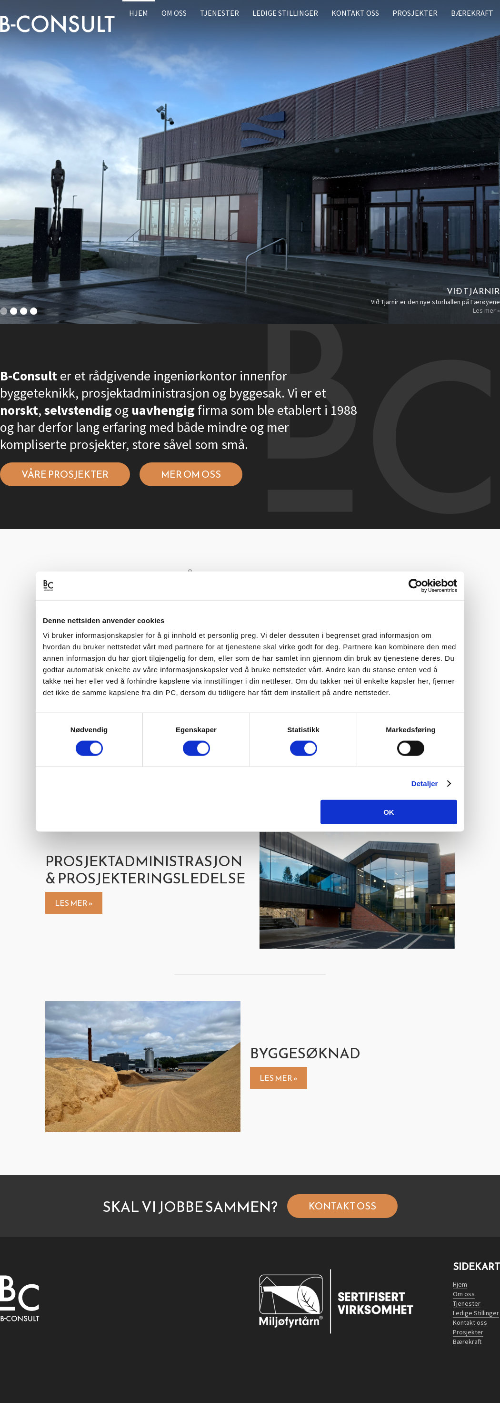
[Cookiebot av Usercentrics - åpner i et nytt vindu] (415, 585)
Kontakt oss (342, 1206)
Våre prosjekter (65, 474)
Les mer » (486, 310)
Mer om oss (191, 474)
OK (388, 812)
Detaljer (424, 783)
